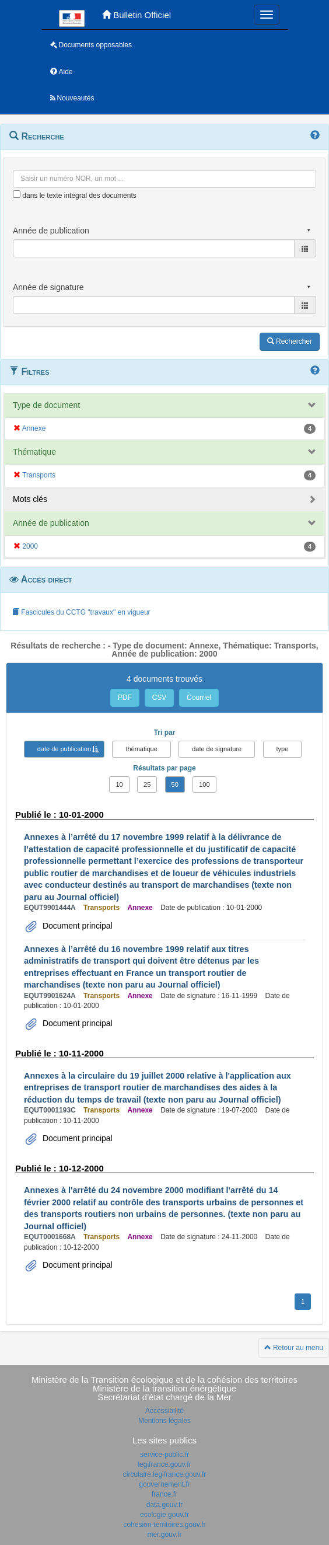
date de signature (217, 748)
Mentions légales (164, 1421)
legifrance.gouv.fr (164, 1464)
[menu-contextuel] (16, 194)
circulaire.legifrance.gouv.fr (164, 1474)
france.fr (164, 1494)
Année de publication (51, 523)
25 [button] (147, 784)
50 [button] (175, 784)
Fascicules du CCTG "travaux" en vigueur (81, 612)
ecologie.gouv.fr (164, 1515)
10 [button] (119, 784)
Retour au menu (293, 1348)
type (282, 748)
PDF (125, 697)
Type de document (46, 405)
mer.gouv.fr (164, 1534)
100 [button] (204, 784)
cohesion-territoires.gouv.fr (164, 1524)
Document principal (76, 925)
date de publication (64, 748)
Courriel (199, 697)
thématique (141, 748)
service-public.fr (164, 1454)
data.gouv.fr (164, 1505)
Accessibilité (164, 1411)
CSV (159, 697)
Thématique (34, 451)
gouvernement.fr (164, 1484)
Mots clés (30, 499)
